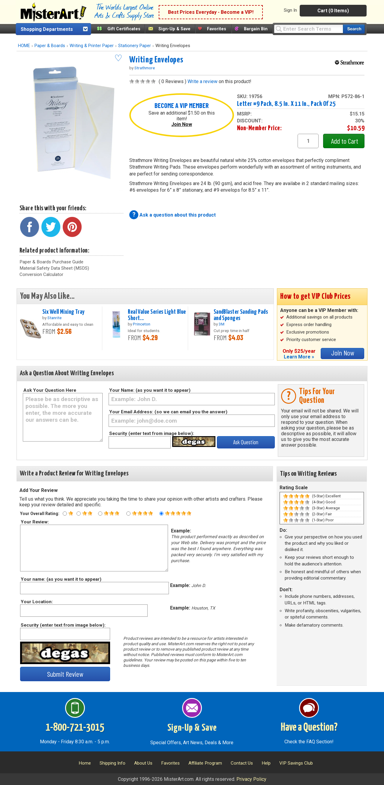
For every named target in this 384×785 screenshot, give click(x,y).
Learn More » (299, 357)
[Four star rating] (128, 513)
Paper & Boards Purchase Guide (51, 262)
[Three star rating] (100, 513)
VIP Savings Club (296, 763)
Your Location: (36, 601)
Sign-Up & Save (174, 28)
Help (266, 763)
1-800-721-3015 (75, 727)
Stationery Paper (134, 45)
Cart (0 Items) (333, 10)
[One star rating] (65, 513)
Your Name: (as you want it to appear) (149, 390)
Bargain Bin (256, 28)
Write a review (203, 81)
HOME (24, 45)
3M (221, 324)
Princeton (141, 324)
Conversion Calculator (41, 274)
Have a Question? (309, 727)
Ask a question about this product (178, 215)
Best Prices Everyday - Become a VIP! (211, 12)
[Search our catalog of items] (354, 29)
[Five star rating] (161, 513)
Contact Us (242, 763)
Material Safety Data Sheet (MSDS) (54, 268)
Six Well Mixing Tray (63, 312)
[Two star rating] (78, 513)
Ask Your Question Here (49, 390)
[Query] (308, 28)
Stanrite (54, 317)
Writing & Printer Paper (92, 45)
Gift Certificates (123, 28)
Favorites (216, 28)
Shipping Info (112, 763)
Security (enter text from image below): (151, 433)
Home (85, 763)
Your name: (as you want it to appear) (60, 579)
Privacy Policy (251, 779)
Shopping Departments (47, 29)
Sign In (290, 10)
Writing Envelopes (156, 60)
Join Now (181, 124)
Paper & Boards (49, 45)
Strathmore (144, 67)
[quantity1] (308, 141)
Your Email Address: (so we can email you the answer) (168, 412)
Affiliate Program (205, 763)
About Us (143, 763)
